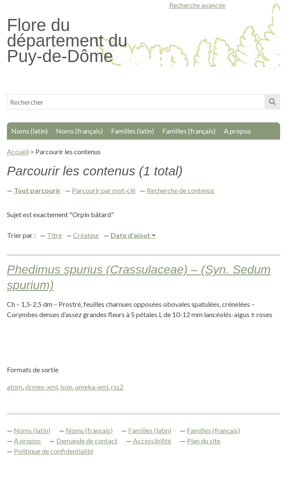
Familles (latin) (132, 131)
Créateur (86, 235)
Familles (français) (189, 131)
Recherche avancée (197, 5)
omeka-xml (91, 387)
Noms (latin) (29, 131)
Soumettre (272, 101)
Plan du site (203, 440)
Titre (54, 235)
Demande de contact (86, 440)
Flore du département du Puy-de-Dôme (67, 40)
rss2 (117, 387)
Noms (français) (79, 131)
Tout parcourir (37, 190)
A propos (237, 131)
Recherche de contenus (180, 190)
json (66, 387)
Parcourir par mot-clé (104, 190)
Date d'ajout (131, 235)
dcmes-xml (41, 387)
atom (14, 387)
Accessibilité (152, 440)
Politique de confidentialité (53, 451)
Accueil (18, 151)
